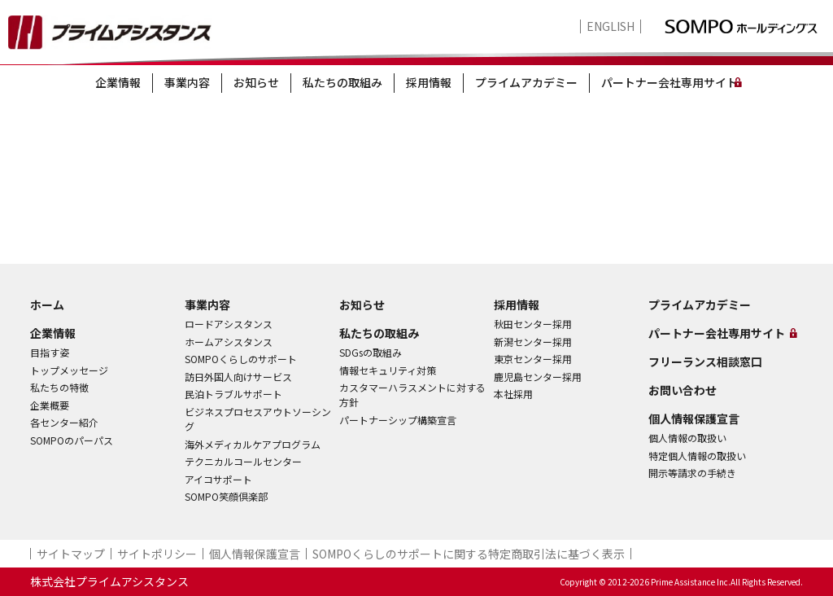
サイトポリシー (157, 553)
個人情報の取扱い (687, 438)
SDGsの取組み (370, 352)
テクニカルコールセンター (243, 461)
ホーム (47, 304)
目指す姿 (49, 352)
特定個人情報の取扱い (697, 455)
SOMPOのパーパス (71, 440)
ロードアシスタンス (229, 324)
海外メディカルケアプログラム (253, 444)
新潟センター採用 (533, 341)
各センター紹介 (64, 422)
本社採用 (513, 394)
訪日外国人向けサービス (238, 376)
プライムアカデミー (526, 82)
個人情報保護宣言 (693, 418)
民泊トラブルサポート (233, 394)
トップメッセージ (69, 370)
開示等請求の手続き (692, 473)
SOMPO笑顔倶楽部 (226, 496)
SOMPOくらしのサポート (241, 359)
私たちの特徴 (59, 387)
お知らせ (256, 82)
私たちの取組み (342, 82)
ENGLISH (611, 26)
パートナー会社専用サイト (669, 82)
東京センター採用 (533, 359)
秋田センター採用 (533, 324)
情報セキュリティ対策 (387, 370)
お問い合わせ (682, 390)
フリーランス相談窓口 (705, 361)
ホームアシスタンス (229, 341)
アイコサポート (218, 479)
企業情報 (118, 82)
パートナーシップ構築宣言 (397, 420)
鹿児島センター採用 (538, 376)
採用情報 (428, 82)
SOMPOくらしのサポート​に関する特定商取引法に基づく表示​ (468, 553)
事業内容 (187, 82)
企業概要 (49, 405)
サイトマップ (71, 553)
